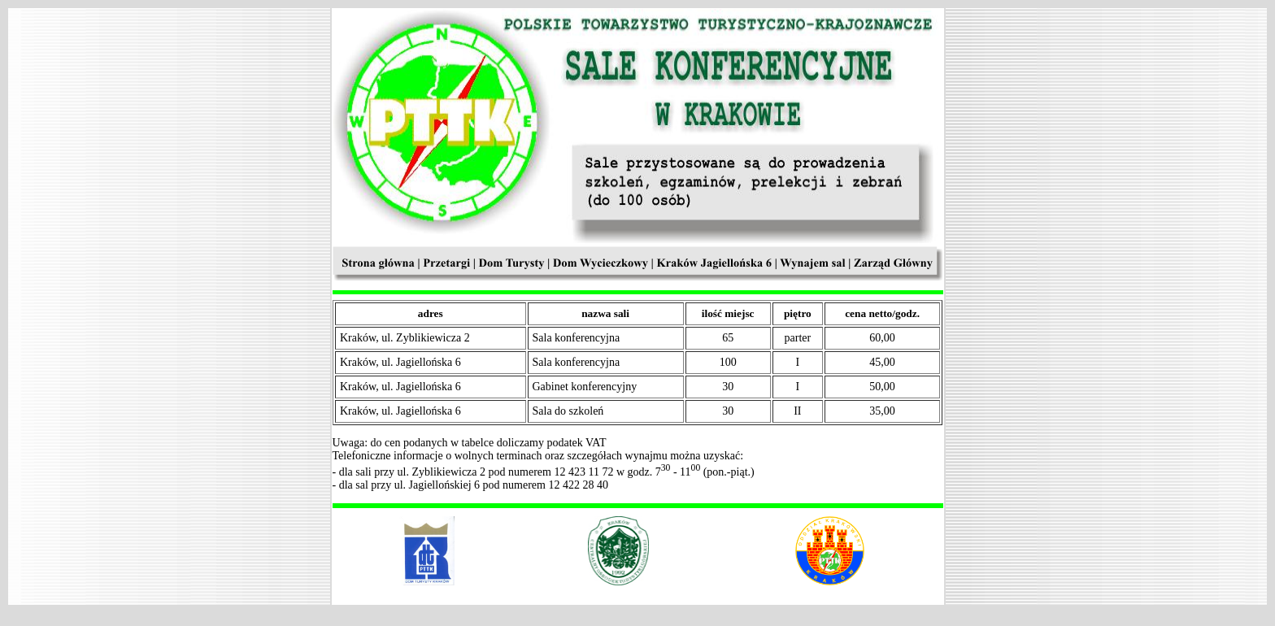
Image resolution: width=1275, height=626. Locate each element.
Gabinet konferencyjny (585, 386)
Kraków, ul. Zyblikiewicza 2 (405, 338)
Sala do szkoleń (568, 411)
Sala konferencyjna (576, 338)
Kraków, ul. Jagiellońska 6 (400, 362)
